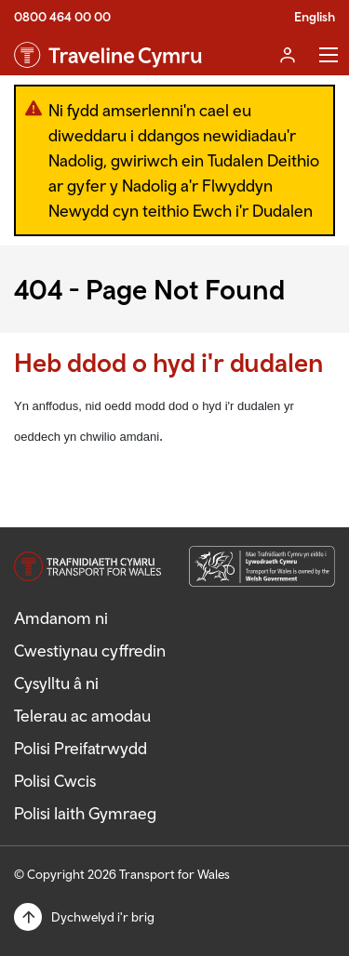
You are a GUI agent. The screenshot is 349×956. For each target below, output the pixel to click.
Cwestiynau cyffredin (90, 650)
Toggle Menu (328, 55)
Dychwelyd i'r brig (102, 917)
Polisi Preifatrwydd (80, 748)
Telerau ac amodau (82, 715)
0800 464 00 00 (62, 16)
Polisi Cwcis (55, 780)
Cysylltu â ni (56, 683)
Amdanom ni (61, 618)
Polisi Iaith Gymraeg (85, 813)
